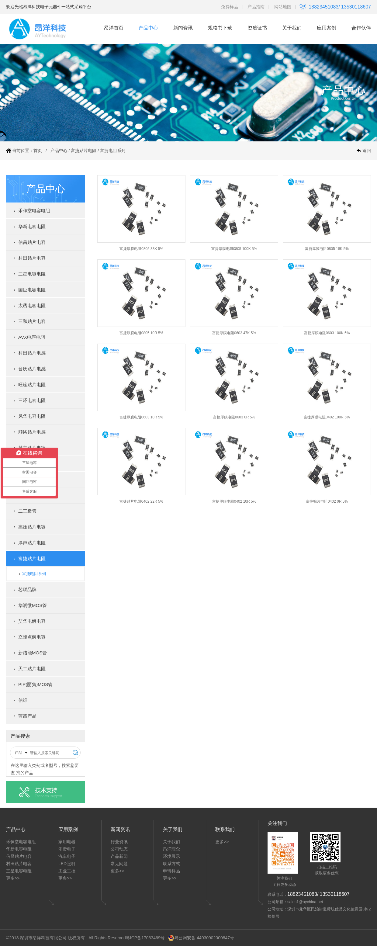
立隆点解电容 (32, 636)
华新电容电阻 (32, 226)
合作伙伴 (361, 27)
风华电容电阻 (32, 416)
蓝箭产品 (27, 716)
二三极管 (27, 511)
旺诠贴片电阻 (32, 384)
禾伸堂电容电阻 (34, 210)
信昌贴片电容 (32, 242)
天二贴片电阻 (32, 668)
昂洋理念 (171, 849)
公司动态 (119, 849)
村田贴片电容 (32, 258)
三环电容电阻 (32, 400)
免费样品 (229, 6)
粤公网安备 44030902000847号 (201, 938)
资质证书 (257, 27)
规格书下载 (220, 27)
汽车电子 (66, 856)
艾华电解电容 (32, 621)
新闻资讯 (183, 27)
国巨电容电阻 (32, 289)
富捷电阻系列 (113, 150)
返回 (366, 150)
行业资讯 (119, 841)
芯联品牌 (27, 589)
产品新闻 (119, 856)
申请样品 (171, 870)
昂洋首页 (113, 27)
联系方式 (171, 863)
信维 (22, 700)
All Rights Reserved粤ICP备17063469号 (126, 937)
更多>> (12, 878)
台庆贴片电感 (32, 368)
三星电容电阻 (32, 273)
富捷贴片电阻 (83, 150)
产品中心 (148, 27)
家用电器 (66, 841)
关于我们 (292, 27)
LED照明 (66, 863)
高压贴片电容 (32, 526)
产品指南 (256, 6)
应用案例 (326, 27)
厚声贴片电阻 (32, 542)
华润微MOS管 (32, 605)
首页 (37, 150)
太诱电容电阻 (32, 305)
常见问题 (119, 863)
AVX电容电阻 (31, 337)
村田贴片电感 (32, 352)
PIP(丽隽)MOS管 (35, 684)
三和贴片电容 (32, 321)
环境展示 (171, 856)
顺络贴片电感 (32, 432)
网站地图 (282, 6)
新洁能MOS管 (32, 652)
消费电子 (66, 849)
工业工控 (66, 870)
